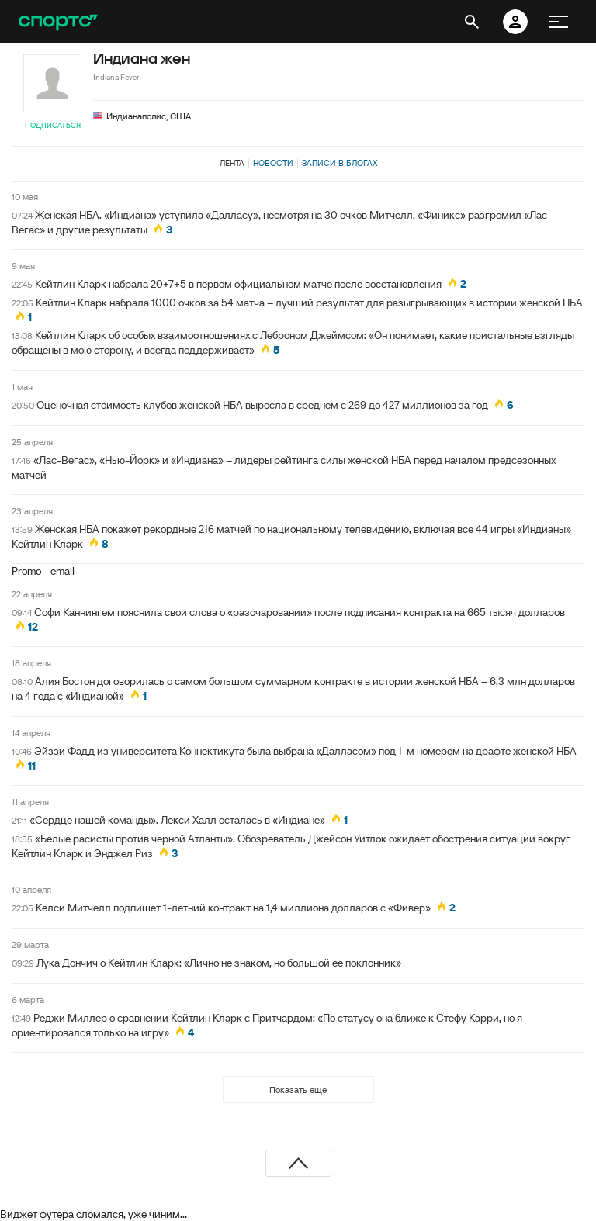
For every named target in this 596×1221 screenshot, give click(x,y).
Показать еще (298, 1089)
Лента (232, 162)
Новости (273, 162)
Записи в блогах (339, 162)
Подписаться (53, 125)
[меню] (558, 21)
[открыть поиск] (471, 21)
